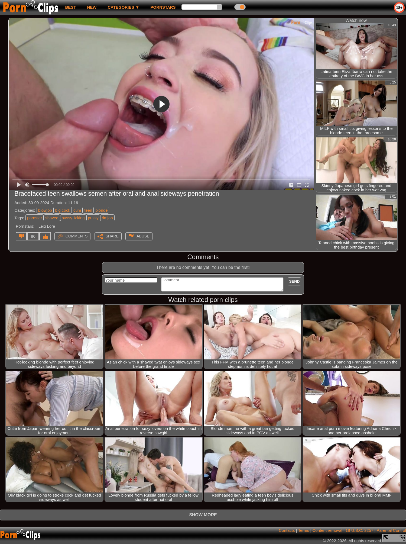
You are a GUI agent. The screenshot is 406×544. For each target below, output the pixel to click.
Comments (77, 236)
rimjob (107, 217)
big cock (62, 210)
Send (294, 281)
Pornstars (163, 7)
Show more (203, 515)
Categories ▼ (123, 7)
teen (88, 210)
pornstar (34, 217)
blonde (101, 210)
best (70, 7)
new (91, 7)
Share (112, 236)
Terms (303, 530)
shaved (51, 217)
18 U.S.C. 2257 (359, 530)
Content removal (327, 530)
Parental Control (391, 530)
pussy (93, 217)
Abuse (143, 236)
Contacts (287, 530)
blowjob (45, 210)
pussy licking (73, 217)
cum (77, 210)
